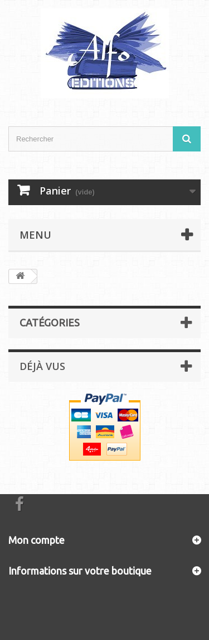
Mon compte (36, 540)
